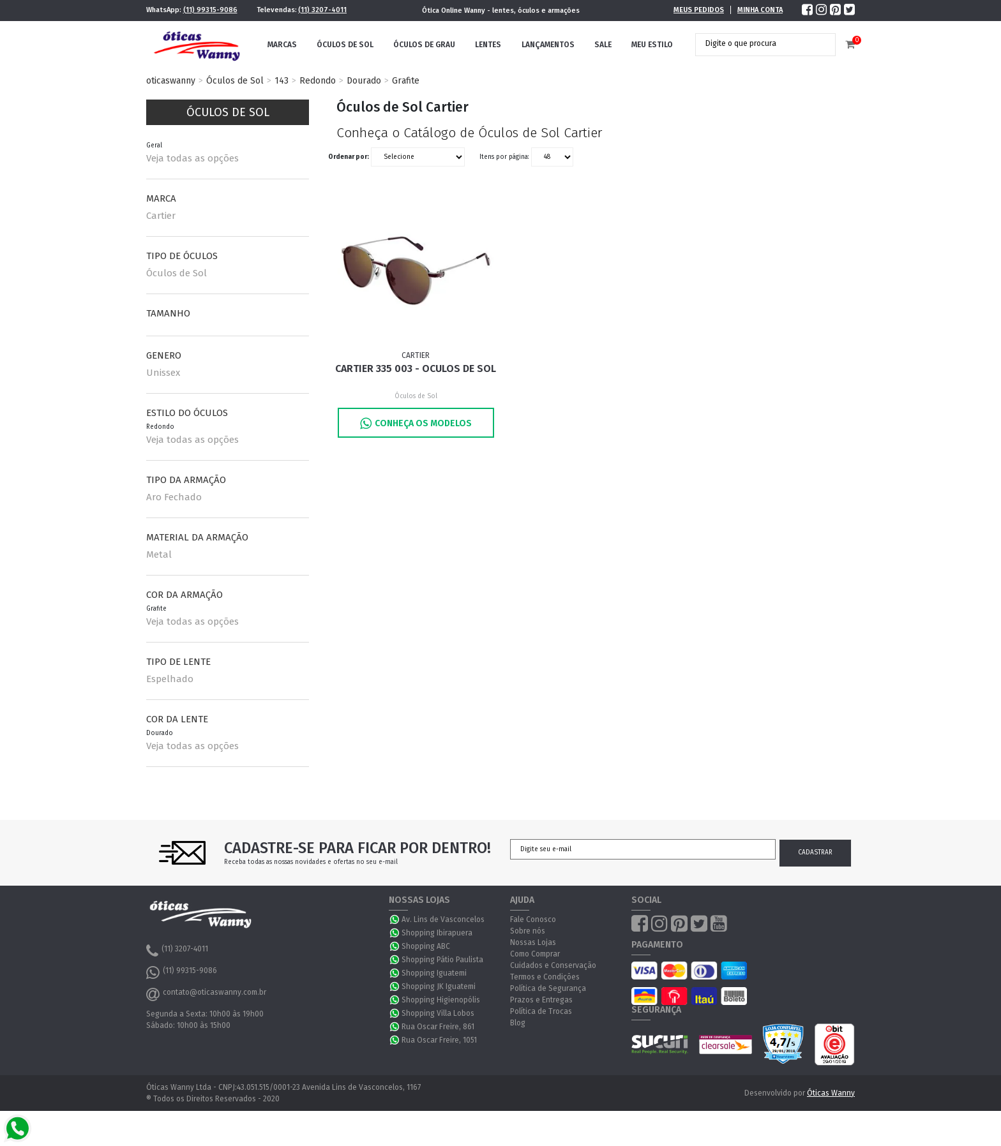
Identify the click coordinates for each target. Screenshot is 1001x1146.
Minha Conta (760, 10)
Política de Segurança (548, 988)
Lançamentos (548, 44)
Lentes (488, 44)
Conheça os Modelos (416, 423)
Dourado (364, 80)
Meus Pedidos (699, 10)
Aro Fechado (174, 497)
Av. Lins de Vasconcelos (443, 919)
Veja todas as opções (192, 158)
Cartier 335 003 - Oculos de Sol (415, 368)
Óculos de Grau (424, 44)
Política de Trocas (541, 1011)
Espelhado (169, 679)
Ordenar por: (348, 157)
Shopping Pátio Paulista (442, 959)
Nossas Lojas (533, 942)
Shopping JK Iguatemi (439, 986)
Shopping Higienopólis (441, 999)
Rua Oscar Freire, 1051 (439, 1040)
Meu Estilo (652, 44)
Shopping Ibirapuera (437, 932)
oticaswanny (170, 80)
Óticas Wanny (831, 1093)
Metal (159, 554)
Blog (517, 1022)
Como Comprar (535, 953)
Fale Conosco (533, 919)
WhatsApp (395, 919)
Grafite (405, 80)
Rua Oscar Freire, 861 (438, 1026)
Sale (603, 44)
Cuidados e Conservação (553, 965)
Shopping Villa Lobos (438, 1013)
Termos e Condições (545, 976)
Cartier (161, 215)
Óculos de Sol (345, 44)
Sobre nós (527, 930)
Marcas (282, 44)
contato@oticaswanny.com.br (206, 994)
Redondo (317, 80)
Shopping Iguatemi (434, 973)
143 (282, 80)
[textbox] (756, 43)
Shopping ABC (426, 946)
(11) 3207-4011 (322, 10)
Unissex (163, 372)
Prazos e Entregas (541, 999)
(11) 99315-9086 (210, 10)
